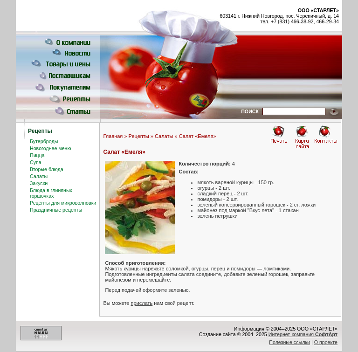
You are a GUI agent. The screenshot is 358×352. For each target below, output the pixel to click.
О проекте (325, 342)
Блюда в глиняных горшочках (51, 193)
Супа (35, 162)
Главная (113, 136)
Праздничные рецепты (56, 210)
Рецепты (139, 136)
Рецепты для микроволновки (63, 203)
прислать (142, 303)
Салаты (39, 176)
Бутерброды (44, 141)
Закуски (39, 183)
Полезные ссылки (289, 342)
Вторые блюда (46, 169)
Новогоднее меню (50, 148)
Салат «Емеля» (197, 136)
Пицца (37, 155)
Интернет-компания (302, 334)
